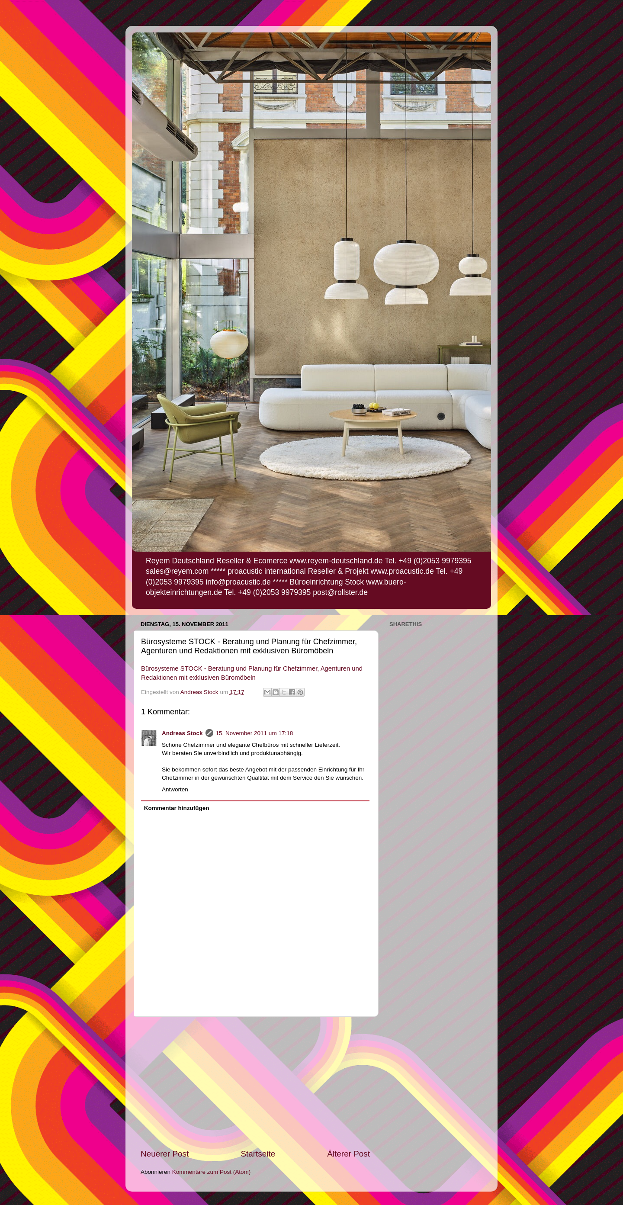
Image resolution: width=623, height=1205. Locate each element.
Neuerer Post (165, 1153)
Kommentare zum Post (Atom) (211, 1172)
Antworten (175, 789)
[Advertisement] (255, 1082)
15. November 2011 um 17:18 (254, 733)
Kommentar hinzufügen (176, 808)
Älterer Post (348, 1153)
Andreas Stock (182, 733)
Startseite (258, 1153)
